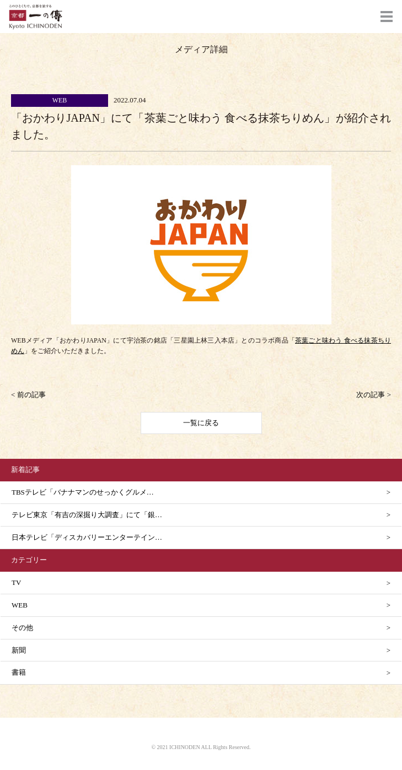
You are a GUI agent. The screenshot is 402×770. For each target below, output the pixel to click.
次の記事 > (373, 395)
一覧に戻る (201, 423)
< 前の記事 (28, 395)
